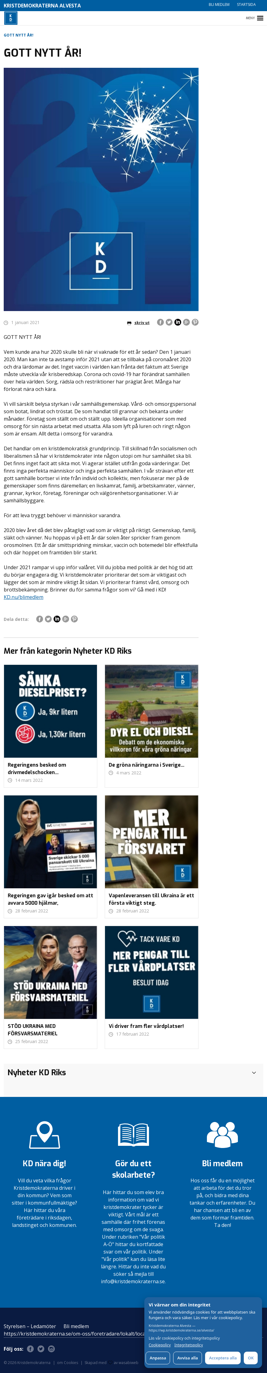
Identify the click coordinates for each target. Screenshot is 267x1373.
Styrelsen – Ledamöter (30, 1326)
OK (251, 1358)
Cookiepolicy (160, 1345)
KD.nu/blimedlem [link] (23, 597)
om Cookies (67, 1362)
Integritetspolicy (188, 1345)
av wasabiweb (123, 1362)
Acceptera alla (223, 1358)
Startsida (246, 4)
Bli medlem (219, 4)
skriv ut (138, 322)
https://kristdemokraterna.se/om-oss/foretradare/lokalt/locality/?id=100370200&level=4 (106, 1333)
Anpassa (158, 1358)
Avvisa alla (187, 1358)
